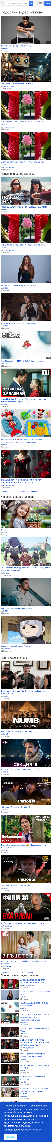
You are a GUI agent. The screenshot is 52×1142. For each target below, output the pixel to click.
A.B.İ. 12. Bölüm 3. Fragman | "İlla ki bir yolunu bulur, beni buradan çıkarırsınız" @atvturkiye (24, 400)
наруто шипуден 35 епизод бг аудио (16, 646)
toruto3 (5, 364)
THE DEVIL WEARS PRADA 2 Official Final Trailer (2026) (24, 207)
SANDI (5, 48)
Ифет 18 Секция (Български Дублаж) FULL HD (20, 769)
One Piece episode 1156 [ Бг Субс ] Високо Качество (23, 361)
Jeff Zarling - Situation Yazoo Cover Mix (17, 84)
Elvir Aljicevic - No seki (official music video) (18, 46)
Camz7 (5, 734)
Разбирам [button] (11, 1137)
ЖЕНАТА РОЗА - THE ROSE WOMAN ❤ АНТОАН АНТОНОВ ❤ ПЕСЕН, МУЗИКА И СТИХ (21, 481)
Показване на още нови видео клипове (17, 972)
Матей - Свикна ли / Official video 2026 (17, 608)
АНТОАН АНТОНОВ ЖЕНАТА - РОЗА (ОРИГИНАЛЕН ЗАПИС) (23, 123)
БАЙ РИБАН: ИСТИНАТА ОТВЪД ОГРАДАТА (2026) (22, 923)
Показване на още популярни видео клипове (19, 491)
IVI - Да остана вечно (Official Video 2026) (18, 285)
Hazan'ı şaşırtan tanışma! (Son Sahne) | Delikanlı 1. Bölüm (32, 1055)
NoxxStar (6, 573)
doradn (5, 532)
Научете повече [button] (33, 1130)
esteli (5, 210)
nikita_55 (25, 1082)
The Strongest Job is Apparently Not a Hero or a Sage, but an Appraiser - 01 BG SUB (25, 569)
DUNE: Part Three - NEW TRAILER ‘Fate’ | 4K (34, 1066)
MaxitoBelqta (7, 926)
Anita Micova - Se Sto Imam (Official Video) (18, 323)
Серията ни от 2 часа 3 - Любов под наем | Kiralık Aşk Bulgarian (23, 962)
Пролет (4, 530)
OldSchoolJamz (8, 86)
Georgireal (6, 649)
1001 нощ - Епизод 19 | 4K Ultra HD (16, 807)
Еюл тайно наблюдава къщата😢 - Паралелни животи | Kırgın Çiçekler (24, 846)
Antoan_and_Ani (8, 127)
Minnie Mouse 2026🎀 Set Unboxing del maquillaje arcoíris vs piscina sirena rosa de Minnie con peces (24, 440)
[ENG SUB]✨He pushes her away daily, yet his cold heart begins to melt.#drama (34, 1091)
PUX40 (5, 772)
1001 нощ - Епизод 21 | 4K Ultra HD (16, 885)
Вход (48, 3)
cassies (5, 404)
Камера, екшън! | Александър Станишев (32, 1078)
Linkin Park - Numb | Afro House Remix (17, 731)
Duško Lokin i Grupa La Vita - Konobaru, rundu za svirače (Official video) (24, 692)
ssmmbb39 (7, 966)
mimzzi (24, 1096)
